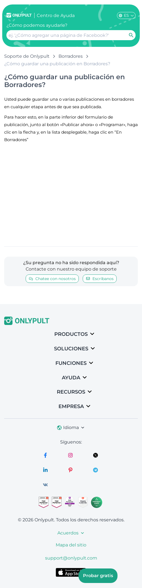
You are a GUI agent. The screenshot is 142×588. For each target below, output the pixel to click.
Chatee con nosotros (52, 278)
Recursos (71, 392)
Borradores (70, 56)
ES (126, 15)
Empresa (71, 406)
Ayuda (71, 378)
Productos (71, 334)
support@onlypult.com (71, 558)
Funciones (71, 363)
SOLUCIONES (71, 349)
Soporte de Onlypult (27, 56)
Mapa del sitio (71, 545)
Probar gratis (98, 575)
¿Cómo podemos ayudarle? (36, 25)
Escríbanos (100, 278)
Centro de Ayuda (56, 15)
